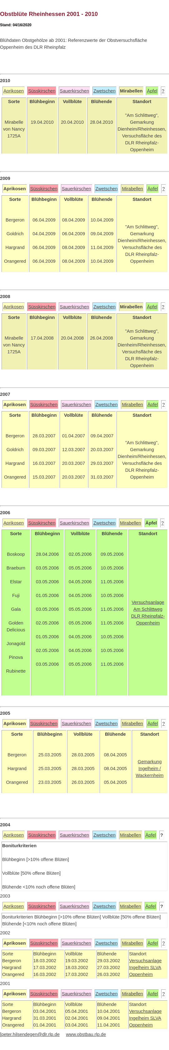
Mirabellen (132, 188)
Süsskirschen (41, 90)
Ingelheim (139, 967)
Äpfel (152, 90)
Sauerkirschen (74, 90)
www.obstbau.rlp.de (86, 1034)
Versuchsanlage (145, 960)
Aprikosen (13, 90)
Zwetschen (104, 90)
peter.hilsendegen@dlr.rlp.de (30, 1034)
